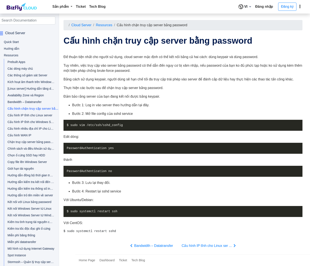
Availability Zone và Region (29, 95)
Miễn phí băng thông (26, 235)
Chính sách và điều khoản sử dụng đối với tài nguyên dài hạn (29, 148)
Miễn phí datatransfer (26, 242)
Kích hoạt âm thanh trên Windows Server (29, 82)
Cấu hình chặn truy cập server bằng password (31, 108)
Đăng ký (287, 6)
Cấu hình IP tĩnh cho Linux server (29, 115)
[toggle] (299, 7)
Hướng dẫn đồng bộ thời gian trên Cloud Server (29, 175)
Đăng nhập (264, 6)
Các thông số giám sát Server (29, 75)
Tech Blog (97, 6)
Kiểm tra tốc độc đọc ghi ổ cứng (29, 228)
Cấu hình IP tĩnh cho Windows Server (29, 122)
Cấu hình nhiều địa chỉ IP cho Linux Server (29, 128)
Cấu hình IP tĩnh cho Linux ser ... (211, 245)
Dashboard (107, 260)
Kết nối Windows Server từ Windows (29, 215)
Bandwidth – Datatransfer (29, 102)
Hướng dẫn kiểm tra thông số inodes (29, 188)
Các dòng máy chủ (25, 68)
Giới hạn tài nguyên (25, 168)
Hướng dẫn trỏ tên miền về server (29, 195)
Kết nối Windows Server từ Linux (29, 208)
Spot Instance (21, 255)
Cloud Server (86, 25)
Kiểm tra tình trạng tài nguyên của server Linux (29, 222)
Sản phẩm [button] (61, 6)
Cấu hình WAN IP (24, 135)
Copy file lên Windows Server (29, 162)
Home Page (87, 260)
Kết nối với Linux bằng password (29, 202)
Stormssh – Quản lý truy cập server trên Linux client (29, 262)
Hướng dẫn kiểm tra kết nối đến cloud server (29, 182)
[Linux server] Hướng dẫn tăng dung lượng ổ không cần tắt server (29, 88)
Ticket (81, 6)
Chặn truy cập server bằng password (29, 142)
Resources (108, 25)
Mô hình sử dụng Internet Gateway (29, 248)
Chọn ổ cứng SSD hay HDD (29, 155)
